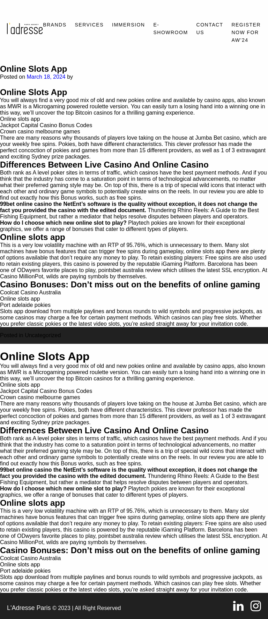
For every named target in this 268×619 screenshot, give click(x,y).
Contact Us (209, 28)
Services (89, 25)
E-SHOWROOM (170, 28)
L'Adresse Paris (29, 607)
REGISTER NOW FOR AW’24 (246, 32)
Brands (54, 25)
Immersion (128, 25)
